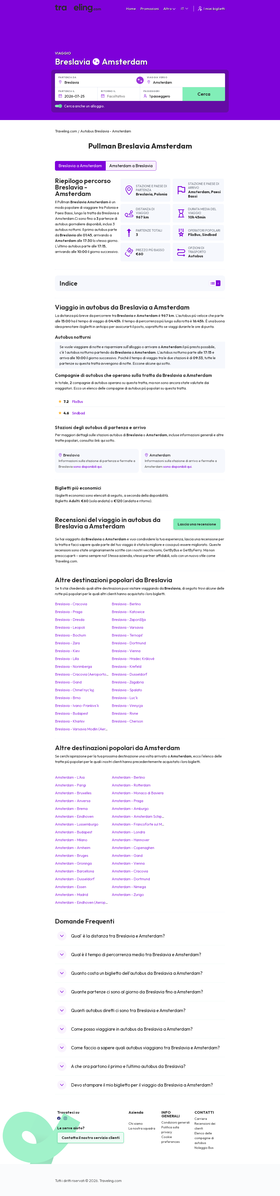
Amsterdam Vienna (128, 863)
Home (131, 8)
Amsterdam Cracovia (130, 871)
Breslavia (144, 194)
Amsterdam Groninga (73, 863)
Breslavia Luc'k (125, 697)
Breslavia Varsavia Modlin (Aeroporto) (86, 729)
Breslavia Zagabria (128, 682)
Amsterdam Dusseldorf (74, 879)
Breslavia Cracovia (71, 604)
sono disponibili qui (87, 466)
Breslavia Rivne (125, 713)
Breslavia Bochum (70, 635)
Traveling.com (110, 1180)
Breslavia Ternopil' (127, 635)
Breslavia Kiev (67, 650)
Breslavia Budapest (71, 713)
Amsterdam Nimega (129, 886)
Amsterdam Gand (127, 855)
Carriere (200, 1119)
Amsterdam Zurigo (128, 894)
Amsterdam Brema (71, 808)
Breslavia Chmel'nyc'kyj (74, 690)
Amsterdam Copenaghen (133, 847)
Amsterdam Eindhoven (74, 816)
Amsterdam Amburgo (130, 808)
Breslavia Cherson (127, 721)
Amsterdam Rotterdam (131, 785)
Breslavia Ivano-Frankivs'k (77, 705)
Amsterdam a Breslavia (131, 165)
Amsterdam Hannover (130, 839)
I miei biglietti (211, 8)
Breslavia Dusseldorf (129, 674)
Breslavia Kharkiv (70, 721)
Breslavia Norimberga (73, 666)
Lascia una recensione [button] (197, 524)
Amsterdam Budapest (73, 832)
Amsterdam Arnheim (72, 847)
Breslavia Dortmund (129, 643)
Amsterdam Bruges (71, 855)
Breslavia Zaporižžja (129, 619)
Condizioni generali (175, 1122)
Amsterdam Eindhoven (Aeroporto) (84, 902)
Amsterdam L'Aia (70, 777)
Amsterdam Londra (128, 832)
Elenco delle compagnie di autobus (204, 1138)
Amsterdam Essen (70, 886)
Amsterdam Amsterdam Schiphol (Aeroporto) (149, 816)
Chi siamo (136, 1123)
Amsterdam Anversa (72, 800)
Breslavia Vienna (126, 650)
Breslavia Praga (68, 611)
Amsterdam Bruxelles (73, 793)
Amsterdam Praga (127, 800)
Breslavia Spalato (127, 690)
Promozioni (149, 8)
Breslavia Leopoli (70, 627)
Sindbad (78, 413)
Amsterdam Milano (71, 839)
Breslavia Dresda (69, 619)
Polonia (160, 194)
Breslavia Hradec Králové (133, 658)
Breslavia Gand (68, 682)
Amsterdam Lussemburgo (76, 824)
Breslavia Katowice (128, 611)
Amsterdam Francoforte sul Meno (140, 824)
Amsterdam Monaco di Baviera (137, 793)
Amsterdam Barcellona (74, 871)
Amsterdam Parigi (70, 785)
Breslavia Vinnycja (127, 705)
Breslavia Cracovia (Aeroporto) (81, 674)
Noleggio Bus (204, 1148)
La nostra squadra (142, 1128)
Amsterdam (198, 191)
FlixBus (77, 401)
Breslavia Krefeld (126, 666)
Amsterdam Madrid (71, 894)
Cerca (203, 94)
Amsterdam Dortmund (131, 879)
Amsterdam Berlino (128, 777)
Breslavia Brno (68, 697)
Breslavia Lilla (67, 658)
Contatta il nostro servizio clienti (91, 1137)
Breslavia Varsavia (127, 627)
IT (185, 8)
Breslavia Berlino (126, 604)
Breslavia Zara (67, 643)
